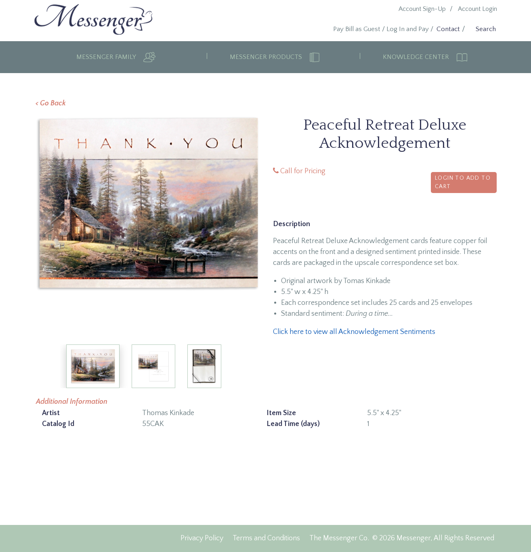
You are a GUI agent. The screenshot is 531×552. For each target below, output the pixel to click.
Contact (448, 29)
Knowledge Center (417, 57)
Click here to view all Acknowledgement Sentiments (354, 332)
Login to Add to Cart (463, 182)
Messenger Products (267, 57)
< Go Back (51, 103)
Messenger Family (106, 57)
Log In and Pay (407, 29)
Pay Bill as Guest (356, 29)
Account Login (477, 9)
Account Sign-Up (422, 9)
